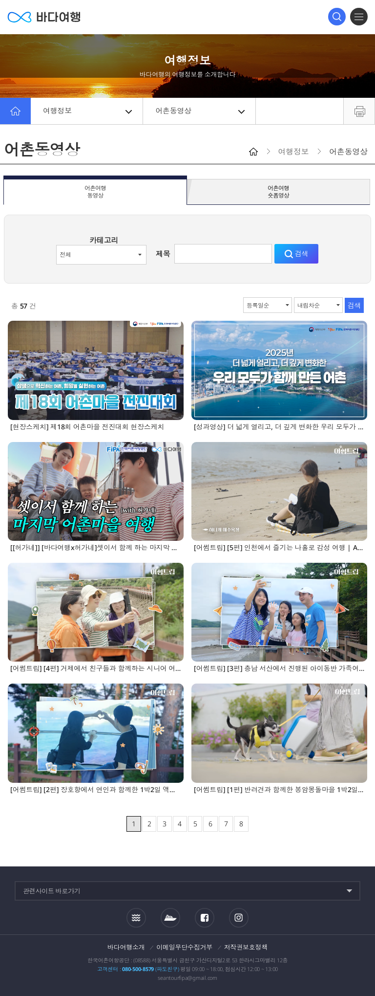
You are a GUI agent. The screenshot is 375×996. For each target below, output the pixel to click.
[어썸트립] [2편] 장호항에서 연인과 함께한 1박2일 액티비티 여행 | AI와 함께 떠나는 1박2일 (95, 790)
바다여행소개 (126, 947)
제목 (163, 254)
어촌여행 (95, 192)
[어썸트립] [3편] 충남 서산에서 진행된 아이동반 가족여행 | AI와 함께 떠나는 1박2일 (279, 668)
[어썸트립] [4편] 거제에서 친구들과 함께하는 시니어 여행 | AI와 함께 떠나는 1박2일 (95, 668)
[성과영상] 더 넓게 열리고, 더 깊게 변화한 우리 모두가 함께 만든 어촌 (279, 427)
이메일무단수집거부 (184, 947)
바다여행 (44, 17)
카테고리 (103, 240)
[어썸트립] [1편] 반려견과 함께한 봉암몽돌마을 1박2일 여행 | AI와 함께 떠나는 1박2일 (279, 790)
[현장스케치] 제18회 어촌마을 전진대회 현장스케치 (87, 427)
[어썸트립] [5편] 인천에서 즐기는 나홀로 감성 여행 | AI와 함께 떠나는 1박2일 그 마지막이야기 (279, 548)
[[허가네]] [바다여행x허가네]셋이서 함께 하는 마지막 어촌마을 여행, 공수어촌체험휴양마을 (95, 548)
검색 (337, 16)
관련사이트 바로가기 (52, 890)
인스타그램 (238, 917)
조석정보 (136, 917)
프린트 (359, 111)
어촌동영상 (199, 111)
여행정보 (87, 111)
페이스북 (204, 918)
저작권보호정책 (246, 947)
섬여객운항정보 (170, 918)
